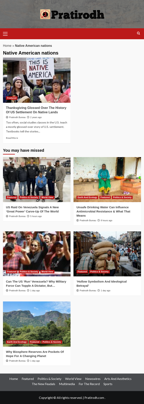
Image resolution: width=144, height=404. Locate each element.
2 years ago (36, 117)
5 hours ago (36, 216)
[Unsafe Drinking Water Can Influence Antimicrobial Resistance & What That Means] (107, 179)
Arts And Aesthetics (117, 379)
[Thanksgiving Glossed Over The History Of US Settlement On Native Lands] (37, 80)
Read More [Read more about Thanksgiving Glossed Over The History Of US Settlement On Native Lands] (12, 137)
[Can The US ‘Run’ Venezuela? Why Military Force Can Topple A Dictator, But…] (37, 254)
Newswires (93, 379)
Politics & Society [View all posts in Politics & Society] (29, 197)
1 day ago (35, 290)
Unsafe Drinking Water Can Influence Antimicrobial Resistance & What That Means (103, 211)
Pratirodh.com (94, 397)
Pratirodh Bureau (17, 117)
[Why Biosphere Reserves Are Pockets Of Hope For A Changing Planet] (37, 324)
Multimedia (67, 384)
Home (7, 45)
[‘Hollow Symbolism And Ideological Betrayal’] (107, 254)
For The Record (89, 384)
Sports (107, 384)
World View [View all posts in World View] (47, 197)
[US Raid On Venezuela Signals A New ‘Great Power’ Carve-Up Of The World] (37, 179)
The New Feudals (43, 384)
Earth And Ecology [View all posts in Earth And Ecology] (87, 197)
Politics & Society (49, 379)
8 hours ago (106, 220)
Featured (28, 379)
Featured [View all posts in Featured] (11, 98)
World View (73, 379)
